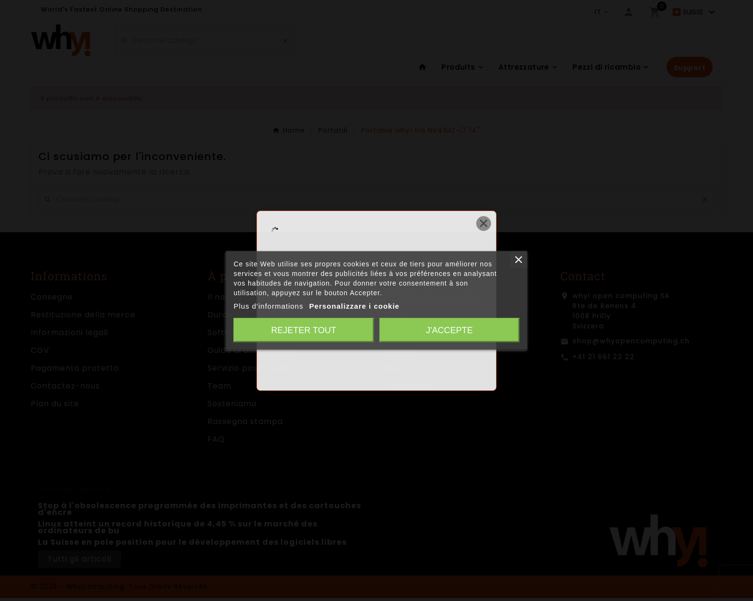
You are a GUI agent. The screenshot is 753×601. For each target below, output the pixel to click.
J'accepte (449, 330)
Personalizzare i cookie (354, 306)
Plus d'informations (268, 306)
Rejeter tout (303, 330)
